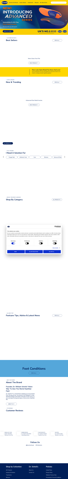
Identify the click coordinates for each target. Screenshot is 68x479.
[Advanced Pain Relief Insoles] (34, 91)
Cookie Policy (49, 470)
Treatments (30, 2)
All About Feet (43, 2)
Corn (34, 157)
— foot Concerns (10, 150)
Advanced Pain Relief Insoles (34, 100)
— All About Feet (10, 313)
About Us (10, 403)
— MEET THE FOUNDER (10, 380)
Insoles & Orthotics (13, 2)
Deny (15, 251)
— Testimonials (9, 407)
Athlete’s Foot (23, 157)
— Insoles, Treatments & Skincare (13, 197)
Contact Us (31, 472)
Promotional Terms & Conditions (53, 477)
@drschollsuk (30, 445)
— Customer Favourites (11, 38)
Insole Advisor (23, 2)
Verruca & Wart (58, 157)
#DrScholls (38, 445)
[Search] (52, 2)
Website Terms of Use (51, 475)
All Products (9, 470)
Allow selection (33, 251)
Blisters (46, 157)
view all (57, 40)
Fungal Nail (12, 157)
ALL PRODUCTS (7, 143)
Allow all (51, 251)
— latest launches (10, 79)
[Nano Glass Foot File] (34, 50)
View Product (33, 63)
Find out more (8, 31)
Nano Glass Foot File (34, 58)
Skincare (37, 2)
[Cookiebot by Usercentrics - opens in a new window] (55, 227)
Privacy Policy (49, 472)
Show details (55, 247)
